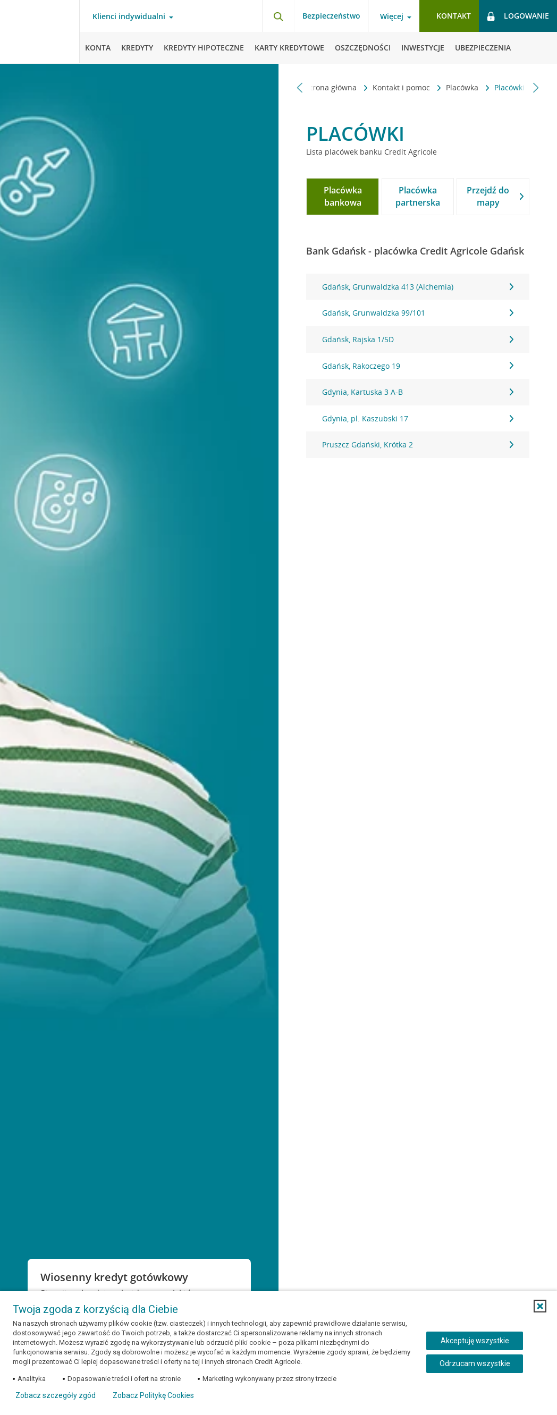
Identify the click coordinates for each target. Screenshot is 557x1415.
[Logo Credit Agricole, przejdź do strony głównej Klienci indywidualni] (40, 32)
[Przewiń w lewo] (300, 87)
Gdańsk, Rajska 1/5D (417, 339)
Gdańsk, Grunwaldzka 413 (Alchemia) (417, 287)
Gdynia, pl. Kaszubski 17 (417, 418)
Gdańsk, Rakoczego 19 (417, 366)
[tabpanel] (417, 366)
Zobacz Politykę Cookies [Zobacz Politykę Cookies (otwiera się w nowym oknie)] (153, 1395)
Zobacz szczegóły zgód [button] (55, 1395)
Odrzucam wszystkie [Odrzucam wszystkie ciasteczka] (475, 1363)
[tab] (342, 196)
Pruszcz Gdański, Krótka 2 (417, 444)
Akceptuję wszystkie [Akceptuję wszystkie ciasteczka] (475, 1340)
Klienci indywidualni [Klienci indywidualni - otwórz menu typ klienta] (128, 16)
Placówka (389, 87)
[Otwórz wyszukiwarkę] (278, 16)
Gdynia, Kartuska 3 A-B (417, 392)
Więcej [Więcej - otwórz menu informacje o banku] (391, 16)
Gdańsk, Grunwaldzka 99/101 (417, 313)
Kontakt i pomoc (328, 87)
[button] (540, 1306)
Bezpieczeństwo (331, 16)
